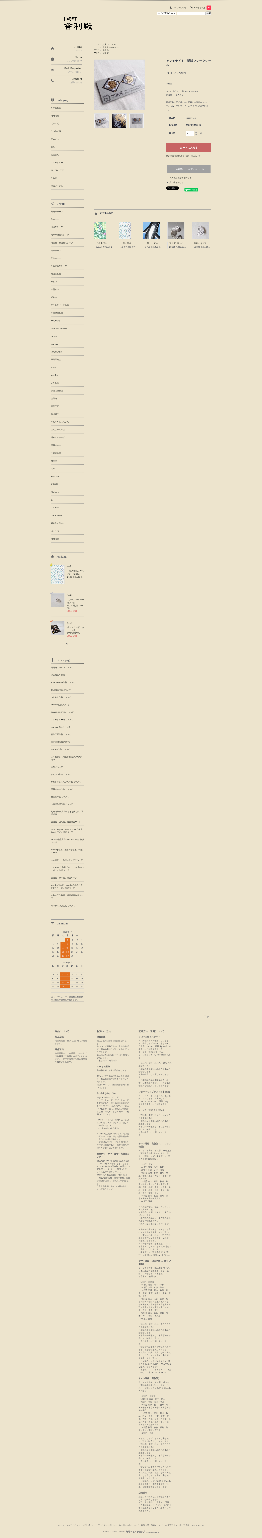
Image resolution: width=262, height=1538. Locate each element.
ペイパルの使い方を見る (108, 1128)
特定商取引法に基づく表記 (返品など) (183, 156)
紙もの (106, 50)
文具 (104, 44)
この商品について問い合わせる (188, 169)
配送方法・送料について (152, 1525)
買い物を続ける (176, 182)
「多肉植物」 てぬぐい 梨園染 (112, 243)
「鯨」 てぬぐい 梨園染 (158, 243)
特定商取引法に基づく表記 (177, 1525)
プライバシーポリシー (107, 1525)
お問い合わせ (89, 1525)
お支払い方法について (129, 1525)
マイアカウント (180, 7)
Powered (139, 1531)
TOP (96, 44)
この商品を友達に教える (180, 178)
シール (112, 44)
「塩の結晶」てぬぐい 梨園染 (135, 243)
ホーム (61, 1525)
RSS (193, 1525)
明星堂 (106, 53)
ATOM (201, 1525)
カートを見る (202, 7)
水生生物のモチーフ (112, 47)
